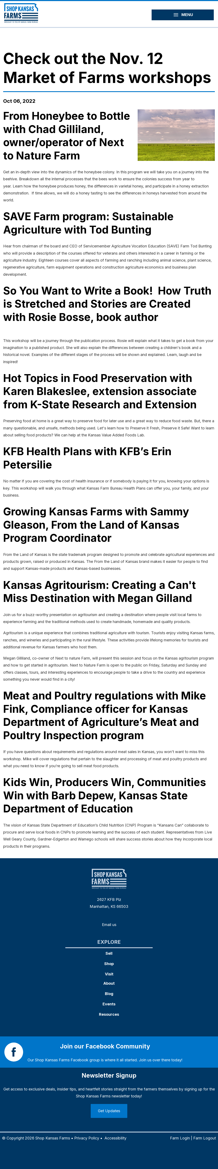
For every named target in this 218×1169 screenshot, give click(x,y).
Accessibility (115, 1138)
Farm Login (180, 1138)
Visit (109, 974)
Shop (109, 963)
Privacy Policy (86, 1138)
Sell (109, 953)
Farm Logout (204, 1138)
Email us (109, 924)
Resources (109, 1014)
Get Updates (109, 1111)
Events (109, 1004)
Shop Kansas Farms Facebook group (67, 1060)
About (109, 983)
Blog (109, 993)
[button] (176, 135)
